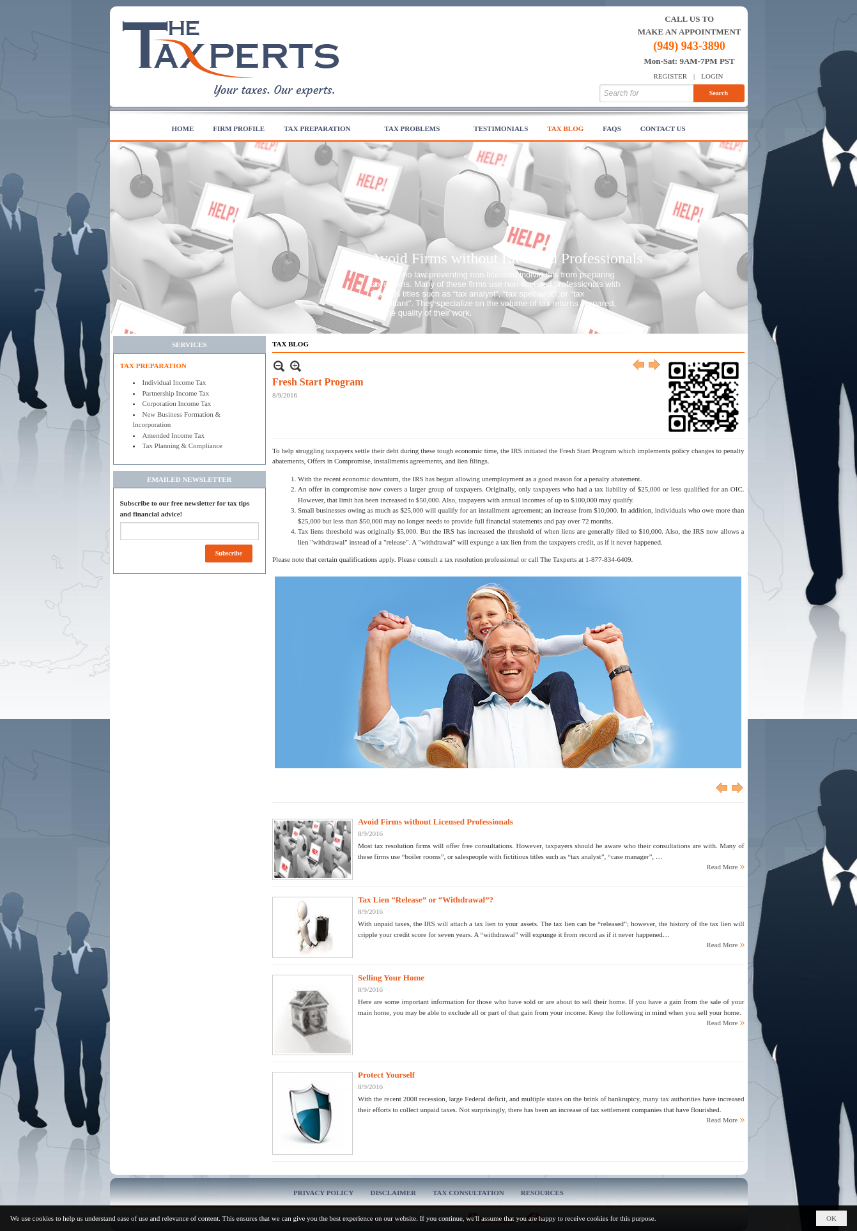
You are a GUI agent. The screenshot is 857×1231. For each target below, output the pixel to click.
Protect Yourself (386, 1075)
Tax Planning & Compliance (182, 445)
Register (671, 76)
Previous (639, 366)
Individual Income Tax (174, 382)
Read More (721, 867)
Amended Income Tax (174, 435)
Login (712, 76)
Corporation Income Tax (177, 403)
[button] (324, 129)
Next (655, 366)
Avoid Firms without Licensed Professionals (507, 258)
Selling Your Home (391, 977)
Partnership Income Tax (176, 393)
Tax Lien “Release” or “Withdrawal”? (425, 899)
